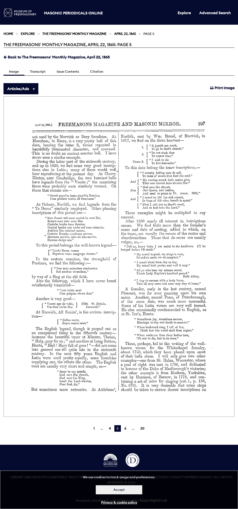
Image (14, 71)
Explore (184, 12)
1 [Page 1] (94, 428)
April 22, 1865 (125, 34)
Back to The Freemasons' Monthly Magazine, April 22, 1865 (56, 57)
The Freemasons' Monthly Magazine (74, 34)
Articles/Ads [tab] (18, 88)
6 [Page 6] (125, 428)
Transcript (38, 71)
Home (8, 34)
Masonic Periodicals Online (73, 13)
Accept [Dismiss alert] (119, 490)
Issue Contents (68, 71)
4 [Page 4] (110, 428)
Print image (222, 87)
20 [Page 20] (142, 428)
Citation (96, 71)
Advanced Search (215, 12)
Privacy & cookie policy (119, 502)
